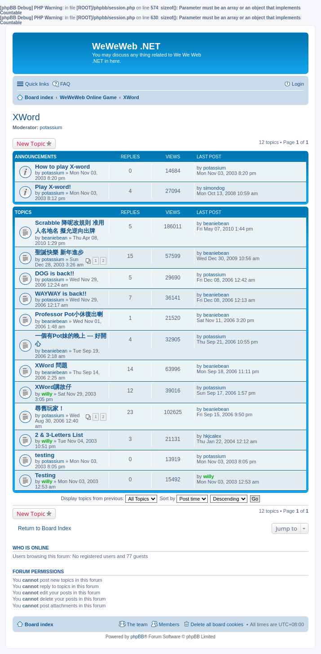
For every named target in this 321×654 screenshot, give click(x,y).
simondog (214, 188)
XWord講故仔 (53, 387)
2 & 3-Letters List (59, 435)
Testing (45, 475)
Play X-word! (53, 186)
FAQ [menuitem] (65, 84)
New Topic (31, 144)
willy (47, 394)
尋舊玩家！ (49, 408)
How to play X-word (62, 166)
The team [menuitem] (137, 624)
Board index (39, 624)
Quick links (37, 84)
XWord (26, 117)
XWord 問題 (51, 365)
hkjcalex (212, 436)
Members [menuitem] (169, 624)
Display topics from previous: (109, 498)
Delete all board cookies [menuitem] (217, 624)
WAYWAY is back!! (61, 293)
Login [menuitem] (298, 84)
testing (44, 455)
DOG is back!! (54, 273)
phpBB (137, 636)
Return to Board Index (44, 528)
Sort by (184, 498)
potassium (51, 127)
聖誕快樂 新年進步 (59, 252)
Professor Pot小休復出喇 (69, 314)
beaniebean (55, 237)
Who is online (31, 547)
